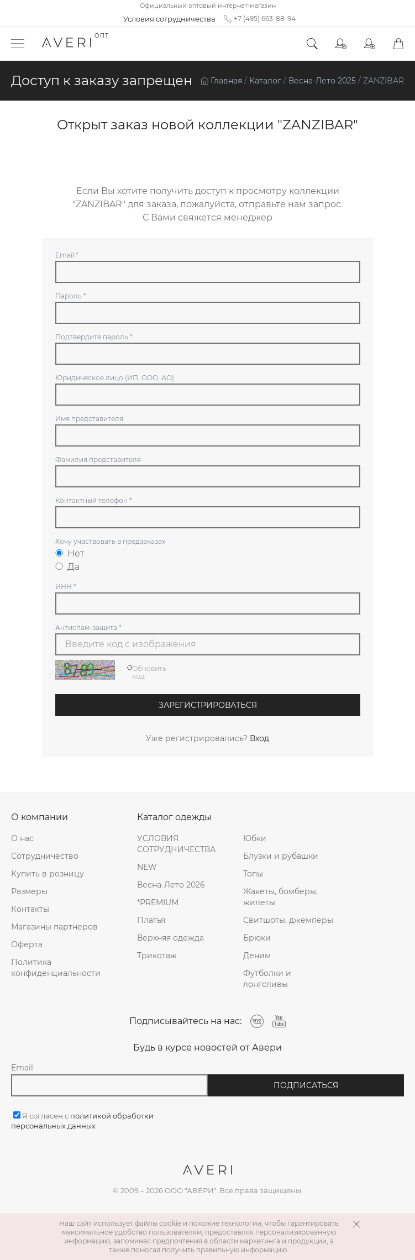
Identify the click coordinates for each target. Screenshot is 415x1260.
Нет (70, 553)
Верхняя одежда (170, 938)
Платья (151, 920)
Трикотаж (157, 955)
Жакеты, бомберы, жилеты (280, 896)
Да (67, 566)
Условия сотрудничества (169, 18)
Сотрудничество (44, 856)
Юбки (254, 838)
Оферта (27, 944)
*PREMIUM (157, 902)
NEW (147, 867)
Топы (253, 874)
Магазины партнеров (54, 927)
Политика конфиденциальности (56, 967)
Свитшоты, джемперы (288, 920)
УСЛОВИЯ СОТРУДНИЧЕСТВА (176, 843)
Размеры (29, 891)
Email (22, 1068)
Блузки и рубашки (280, 856)
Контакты (30, 909)
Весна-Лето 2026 (171, 885)
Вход (259, 738)
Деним (257, 955)
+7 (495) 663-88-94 (260, 18)
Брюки (257, 938)
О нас (22, 838)
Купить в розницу (47, 874)
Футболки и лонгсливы (267, 978)
